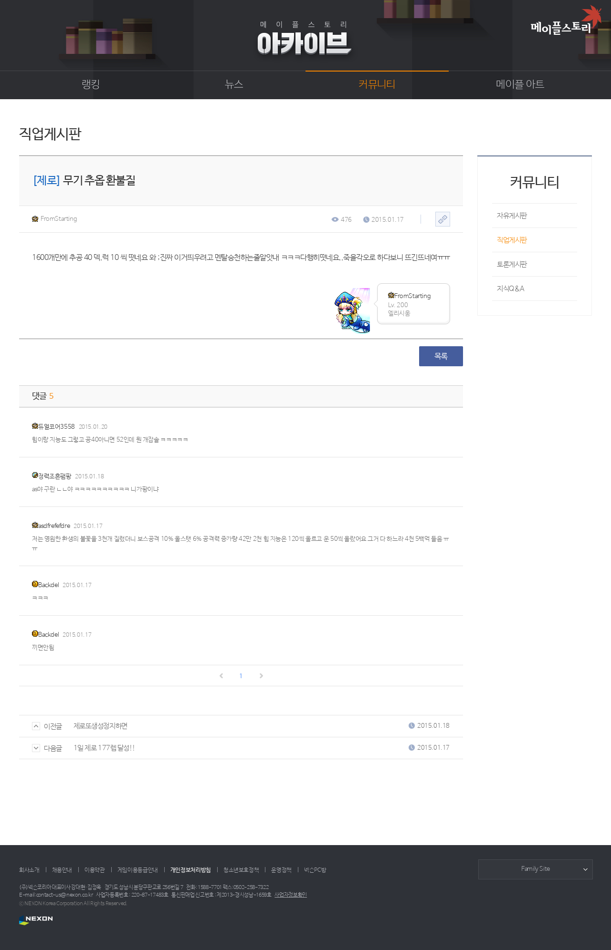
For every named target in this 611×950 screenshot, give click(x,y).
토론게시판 (512, 264)
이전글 (47, 727)
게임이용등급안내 (137, 870)
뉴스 (234, 85)
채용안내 (62, 870)
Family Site (535, 869)
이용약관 (94, 870)
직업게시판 (512, 240)
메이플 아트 (520, 85)
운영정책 (281, 870)
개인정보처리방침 (190, 870)
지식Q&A (511, 289)
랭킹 (91, 85)
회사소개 (29, 870)
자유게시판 (512, 216)
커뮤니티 (376, 85)
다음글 (47, 748)
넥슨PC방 (315, 870)
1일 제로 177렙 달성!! (105, 748)
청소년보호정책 (241, 870)
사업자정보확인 (290, 895)
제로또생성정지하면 (100, 726)
